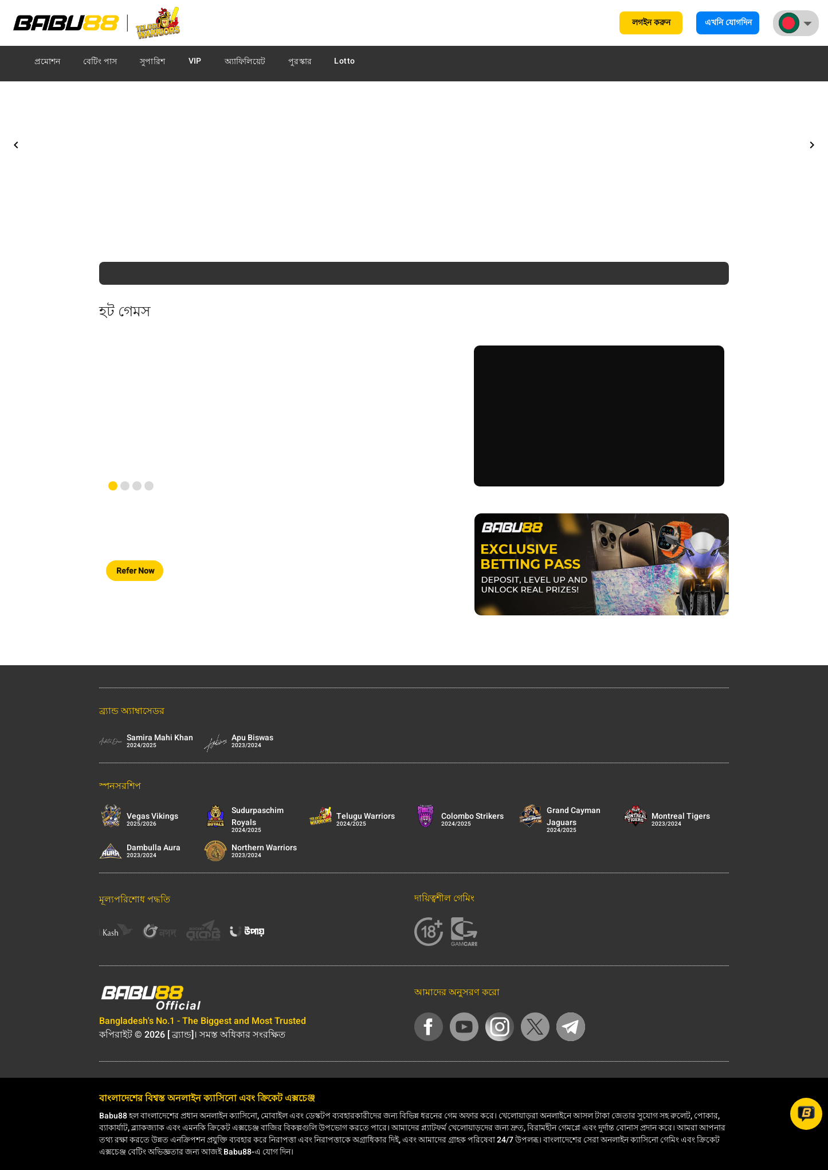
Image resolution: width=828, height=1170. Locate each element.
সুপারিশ (152, 62)
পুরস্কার (300, 62)
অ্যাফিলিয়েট (245, 62)
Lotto (344, 61)
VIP (195, 61)
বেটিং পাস (100, 62)
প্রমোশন (47, 62)
